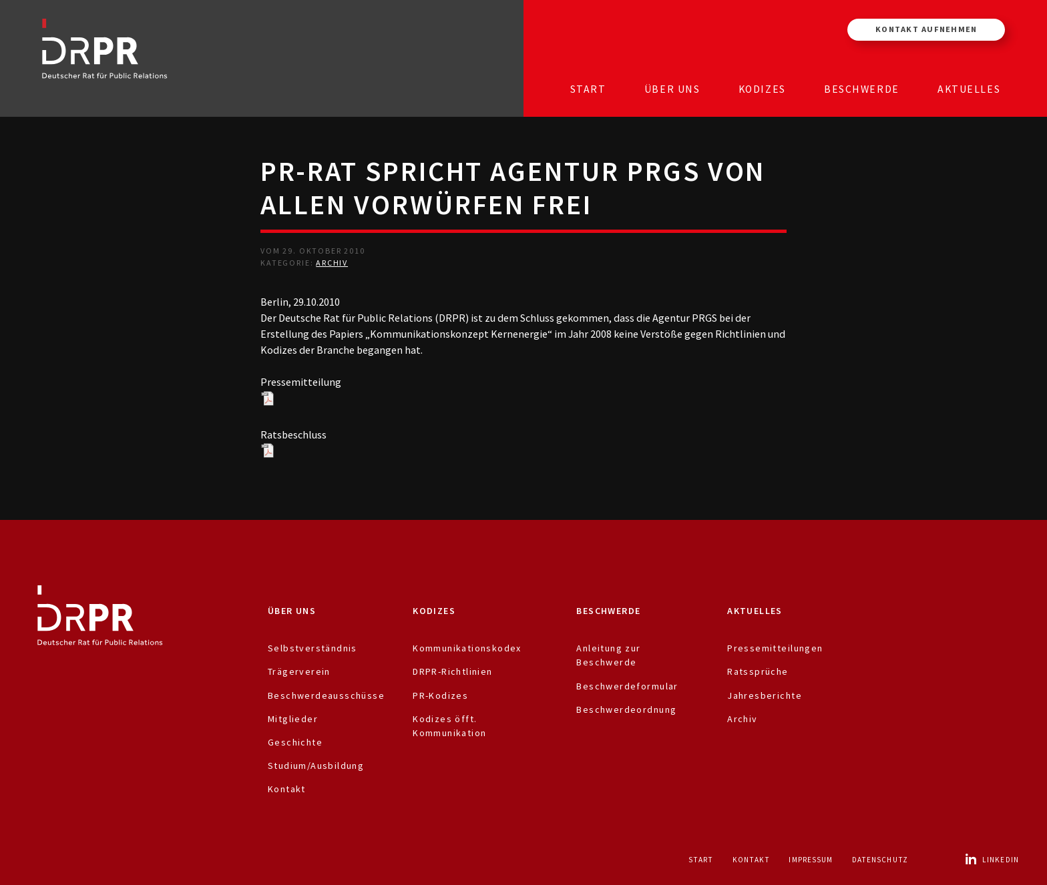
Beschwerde (861, 89)
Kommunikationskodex (467, 648)
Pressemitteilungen (775, 648)
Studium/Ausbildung (316, 766)
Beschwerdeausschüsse (326, 695)
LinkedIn (991, 859)
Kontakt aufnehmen (926, 29)
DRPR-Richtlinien (453, 671)
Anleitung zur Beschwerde (608, 655)
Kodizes (762, 89)
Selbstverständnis (312, 648)
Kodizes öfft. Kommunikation (449, 726)
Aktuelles (968, 89)
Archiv (332, 263)
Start (588, 89)
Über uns (672, 89)
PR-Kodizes (440, 695)
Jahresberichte (764, 695)
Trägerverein (299, 671)
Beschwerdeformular (627, 686)
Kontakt (287, 789)
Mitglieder (293, 719)
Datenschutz (880, 859)
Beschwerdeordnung (626, 709)
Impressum (811, 859)
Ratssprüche (758, 671)
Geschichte (295, 742)
